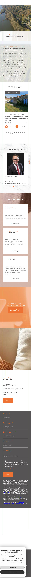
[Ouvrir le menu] (23, 2)
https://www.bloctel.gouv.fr (18, 499)
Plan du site (15, 566)
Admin (7, 567)
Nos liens (11, 567)
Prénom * (8, 424)
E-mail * (8, 442)
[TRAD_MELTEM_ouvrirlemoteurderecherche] (5, 2)
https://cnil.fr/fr (6, 493)
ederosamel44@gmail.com (13, 184)
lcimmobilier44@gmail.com (13, 390)
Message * (8, 451)
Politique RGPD (17, 567)
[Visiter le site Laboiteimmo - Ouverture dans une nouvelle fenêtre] (15, 573)
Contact (29, 161)
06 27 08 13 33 (9, 182)
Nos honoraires (8, 566)
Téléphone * (9, 433)
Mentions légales (22, 566)
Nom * (6, 415)
